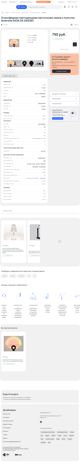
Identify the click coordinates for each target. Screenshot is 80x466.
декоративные (41, 103)
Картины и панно (50, 439)
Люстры (72, 432)
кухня (33, 163)
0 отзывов (5, 24)
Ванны (63, 439)
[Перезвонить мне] (64, 114)
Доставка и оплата (8, 421)
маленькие (21, 275)
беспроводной (41, 158)
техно (36, 93)
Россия (43, 87)
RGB (44, 161)
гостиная (29, 163)
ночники (4, 275)
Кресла (53, 435)
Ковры (58, 439)
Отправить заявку (61, 71)
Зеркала (71, 435)
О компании (4, 2)
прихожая (43, 163)
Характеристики (9, 76)
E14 (34, 275)
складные (12, 275)
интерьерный (42, 166)
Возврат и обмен (7, 424)
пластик (43, 106)
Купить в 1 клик (64, 49)
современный (42, 93)
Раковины (43, 442)
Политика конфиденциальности (12, 441)
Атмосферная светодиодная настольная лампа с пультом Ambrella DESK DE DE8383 (13, 360)
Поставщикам (7, 428)
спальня (38, 163)
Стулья (59, 435)
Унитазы (70, 439)
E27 (29, 275)
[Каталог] (21, 7)
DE (32, 42)
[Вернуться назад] (2, 12)
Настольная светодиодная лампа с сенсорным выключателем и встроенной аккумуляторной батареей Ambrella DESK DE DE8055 (13, 250)
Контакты (5, 431)
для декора (35, 166)
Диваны (47, 435)
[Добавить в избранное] (24, 222)
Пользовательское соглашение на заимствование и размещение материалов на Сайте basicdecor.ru (15, 448)
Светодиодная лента (62, 432)
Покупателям (6, 414)
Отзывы (5, 434)
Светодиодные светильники (48, 432)
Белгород (62, 2)
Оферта (5, 438)
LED (44, 127)
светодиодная (41, 124)
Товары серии (7, 211)
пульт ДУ (43, 151)
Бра (42, 435)
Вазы (42, 439)
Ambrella (34, 40)
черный (43, 109)
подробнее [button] (42, 178)
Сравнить (74, 24)
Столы (65, 435)
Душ (49, 442)
